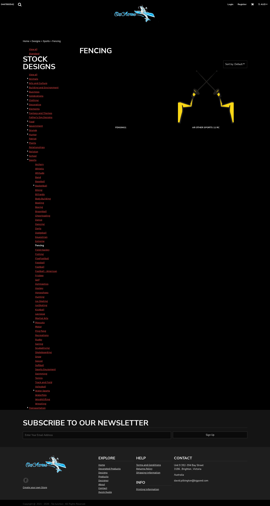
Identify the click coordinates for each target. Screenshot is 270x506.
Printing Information (147, 489)
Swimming (41, 373)
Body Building (43, 198)
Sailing (39, 343)
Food (31, 121)
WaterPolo (41, 395)
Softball (39, 365)
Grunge (33, 130)
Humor (33, 134)
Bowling (39, 202)
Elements (34, 108)
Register (242, 4)
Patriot (32, 138)
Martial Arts (41, 318)
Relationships (37, 147)
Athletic (39, 168)
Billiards (40, 194)
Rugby (38, 339)
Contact (102, 488)
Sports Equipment (45, 369)
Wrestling (40, 403)
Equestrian (41, 237)
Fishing (39, 254)
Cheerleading (42, 215)
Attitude (39, 172)
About (101, 484)
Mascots (40, 322)
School (33, 155)
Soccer (39, 360)
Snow (38, 356)
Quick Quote (105, 492)
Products (103, 476)
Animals (33, 78)
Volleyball (40, 386)
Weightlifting (42, 399)
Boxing (39, 207)
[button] (20, 4)
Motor (38, 326)
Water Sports (42, 390)
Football (39, 266)
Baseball (40, 181)
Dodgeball (41, 232)
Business (34, 91)
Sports (46, 41)
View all (33, 49)
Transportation (37, 407)
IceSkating (41, 305)
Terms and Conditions (148, 464)
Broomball (41, 211)
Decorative (35, 104)
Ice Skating (41, 301)
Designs (36, 41)
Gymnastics (41, 283)
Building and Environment (44, 87)
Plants (32, 142)
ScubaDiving (42, 348)
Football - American (46, 271)
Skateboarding (43, 352)
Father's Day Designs (40, 117)
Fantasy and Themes (40, 113)
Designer (103, 480)
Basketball (41, 185)
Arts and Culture (38, 83)
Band (38, 177)
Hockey (39, 288)
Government (36, 125)
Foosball (40, 262)
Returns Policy (144, 468)
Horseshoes (41, 292)
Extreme (40, 241)
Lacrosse (40, 313)
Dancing (40, 224)
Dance (38, 219)
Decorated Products (109, 468)
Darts (38, 228)
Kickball (39, 309)
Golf (37, 279)
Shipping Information (148, 472)
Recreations (42, 335)
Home (26, 41)
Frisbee (39, 275)
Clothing (34, 100)
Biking (38, 190)
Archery (39, 164)
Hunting (39, 296)
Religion (33, 151)
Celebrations (36, 95)
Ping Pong (40, 330)
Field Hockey (42, 249)
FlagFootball (42, 258)
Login (230, 4)
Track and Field (43, 382)
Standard (34, 53)
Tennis (39, 378)
